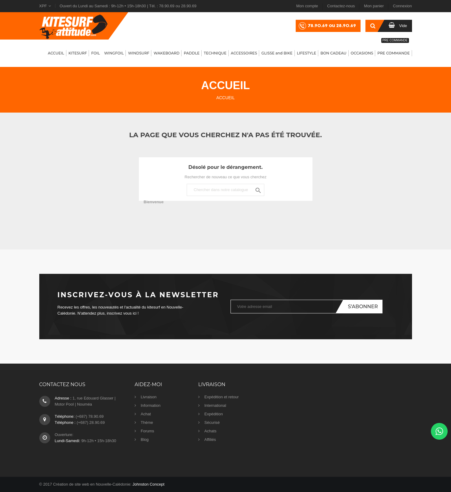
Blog (145, 439)
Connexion (402, 6)
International (215, 405)
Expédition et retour (221, 397)
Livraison (149, 397)
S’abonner (363, 306)
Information (150, 405)
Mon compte (307, 6)
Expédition (213, 414)
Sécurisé (212, 422)
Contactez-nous (341, 6)
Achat (146, 414)
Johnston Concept (148, 484)
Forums (147, 431)
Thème (147, 422)
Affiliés (210, 439)
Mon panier (374, 6)
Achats (210, 431)
